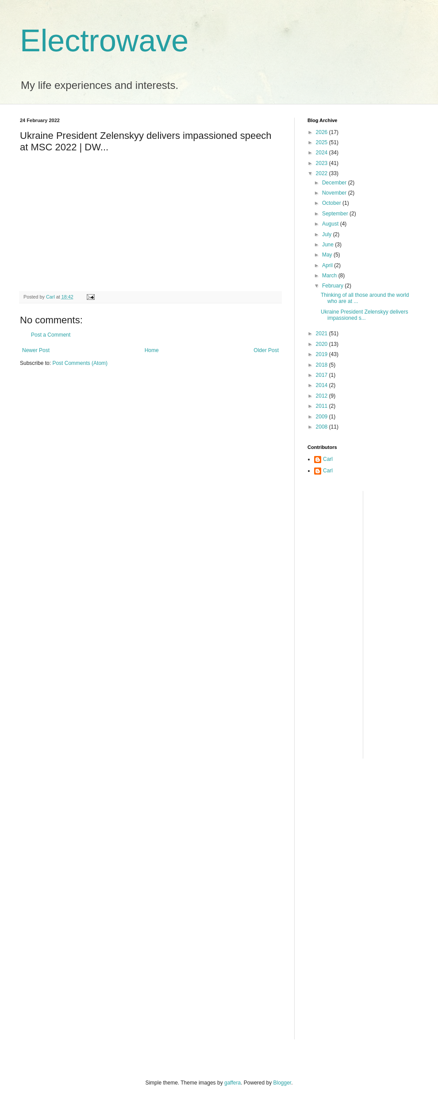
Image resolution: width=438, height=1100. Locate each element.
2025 (322, 142)
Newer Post (36, 350)
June (328, 244)
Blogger (282, 1083)
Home (152, 350)
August (331, 224)
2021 (322, 333)
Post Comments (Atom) (80, 363)
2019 (322, 354)
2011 (322, 406)
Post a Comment (50, 335)
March (330, 275)
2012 (322, 396)
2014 (322, 385)
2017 (322, 375)
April (328, 265)
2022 (322, 173)
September (336, 214)
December (335, 183)
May (328, 255)
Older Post (266, 350)
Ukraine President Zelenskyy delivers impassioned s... (364, 315)
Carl (328, 459)
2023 (322, 163)
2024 (322, 152)
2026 (322, 132)
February (333, 286)
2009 (322, 417)
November (335, 193)
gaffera (232, 1083)
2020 (322, 344)
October (332, 203)
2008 (322, 427)
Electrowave (104, 40)
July (327, 234)
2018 (322, 365)
